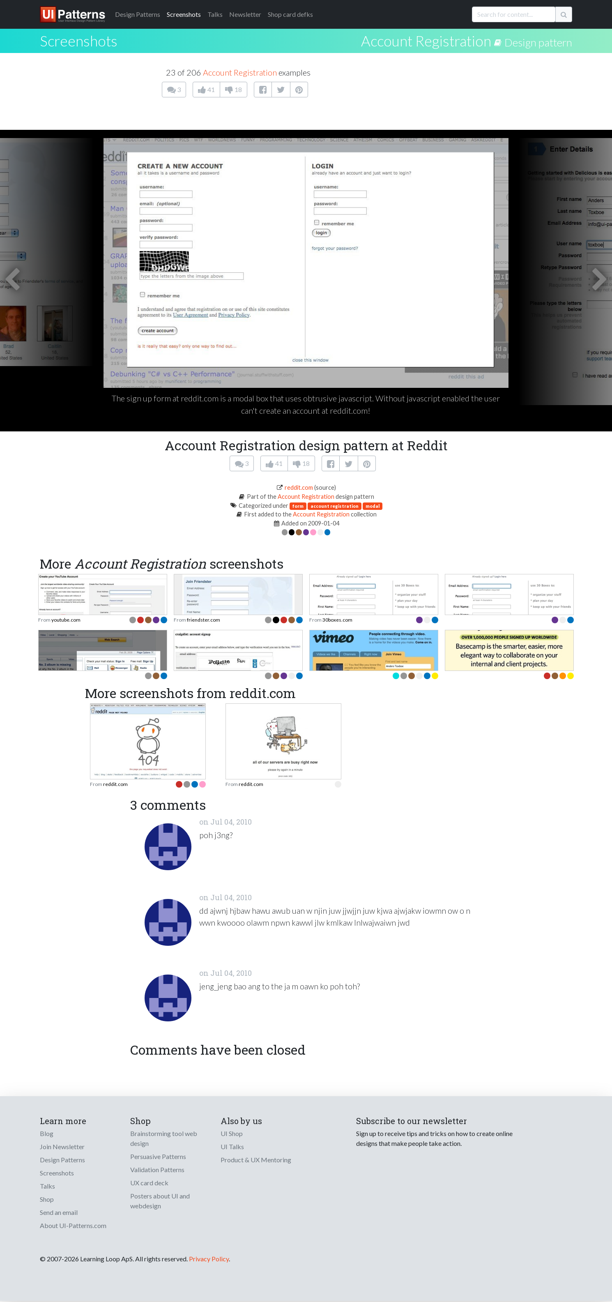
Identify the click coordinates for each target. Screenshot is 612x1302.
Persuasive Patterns (158, 1156)
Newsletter (245, 14)
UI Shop (232, 1133)
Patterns (137, 14)
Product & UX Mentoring (256, 1160)
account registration (335, 506)
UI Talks (232, 1146)
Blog (46, 1133)
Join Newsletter (62, 1146)
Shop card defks (290, 14)
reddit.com (299, 487)
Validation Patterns (157, 1169)
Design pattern (538, 42)
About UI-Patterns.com (73, 1225)
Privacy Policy (209, 1259)
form (298, 506)
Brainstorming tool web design (163, 1138)
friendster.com (203, 620)
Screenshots (184, 14)
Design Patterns (62, 1160)
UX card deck (149, 1183)
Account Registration (426, 40)
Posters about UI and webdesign (160, 1201)
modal (373, 506)
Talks (215, 14)
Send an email (59, 1212)
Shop (47, 1199)
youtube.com (66, 620)
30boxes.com (337, 620)
